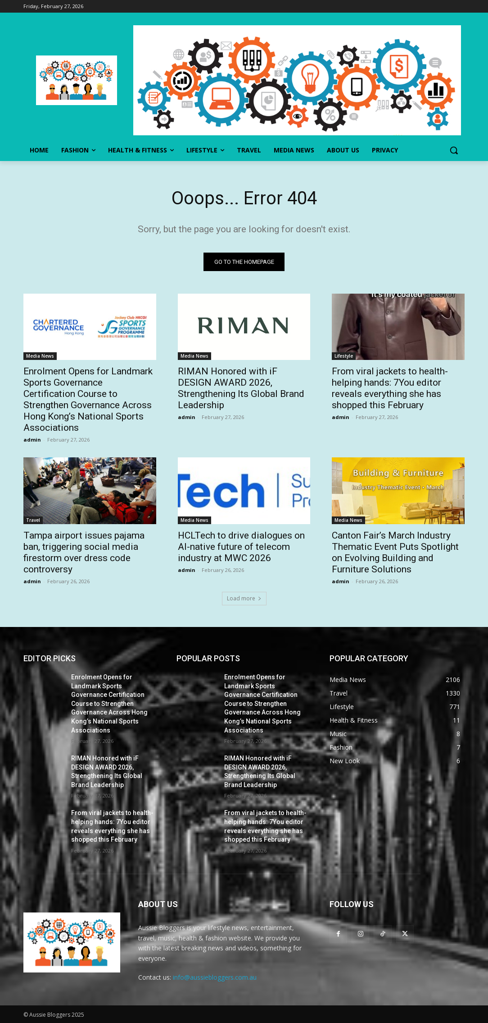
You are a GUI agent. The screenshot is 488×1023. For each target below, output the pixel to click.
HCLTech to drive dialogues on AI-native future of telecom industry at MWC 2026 (241, 546)
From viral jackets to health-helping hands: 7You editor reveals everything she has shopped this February (390, 388)
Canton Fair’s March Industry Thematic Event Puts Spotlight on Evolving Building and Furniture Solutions (395, 552)
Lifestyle (343, 356)
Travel (33, 520)
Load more (244, 598)
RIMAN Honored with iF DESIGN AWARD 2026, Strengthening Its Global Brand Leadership (241, 388)
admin (32, 440)
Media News (40, 356)
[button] (454, 150)
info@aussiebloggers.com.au (215, 977)
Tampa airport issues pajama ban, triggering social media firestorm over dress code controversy (84, 552)
